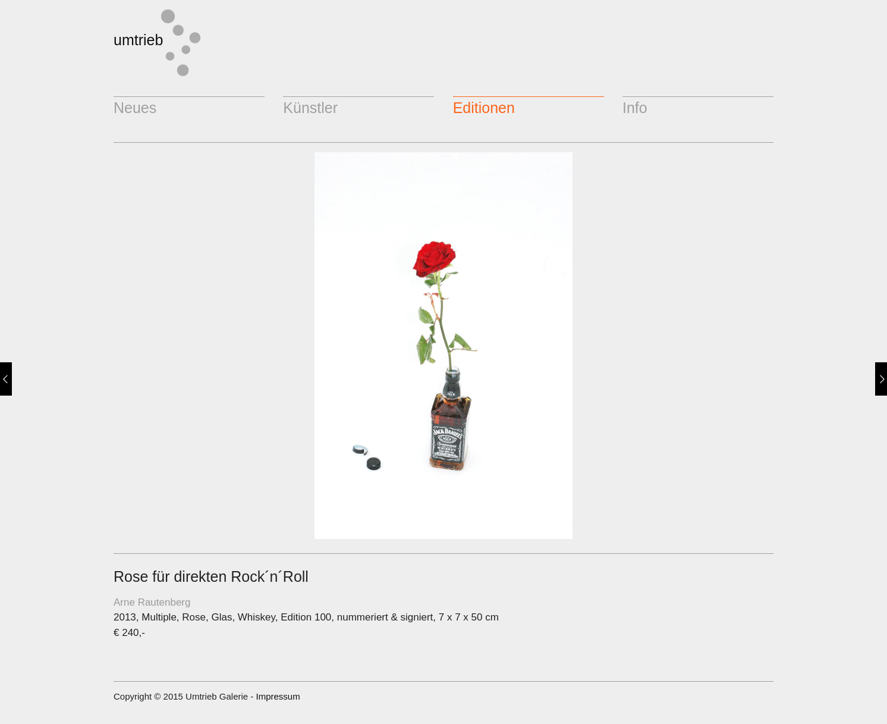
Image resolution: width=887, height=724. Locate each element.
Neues (135, 107)
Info (634, 107)
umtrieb (138, 40)
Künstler (310, 107)
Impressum (278, 696)
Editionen (484, 107)
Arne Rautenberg (152, 602)
